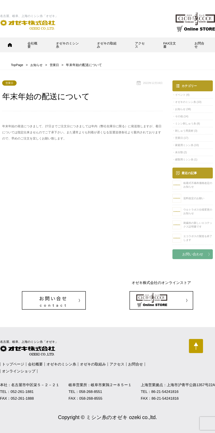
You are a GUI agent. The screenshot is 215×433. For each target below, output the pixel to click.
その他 (179, 116)
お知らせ (180, 109)
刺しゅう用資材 (184, 130)
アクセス (140, 44)
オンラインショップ (18, 371)
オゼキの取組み (107, 44)
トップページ (13, 364)
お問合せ (199, 44)
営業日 (179, 137)
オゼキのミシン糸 (67, 44)
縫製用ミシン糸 (184, 159)
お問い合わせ (192, 254)
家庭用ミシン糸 (184, 145)
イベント (180, 94)
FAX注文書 (169, 44)
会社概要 (32, 44)
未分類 (179, 152)
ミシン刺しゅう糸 (185, 123)
